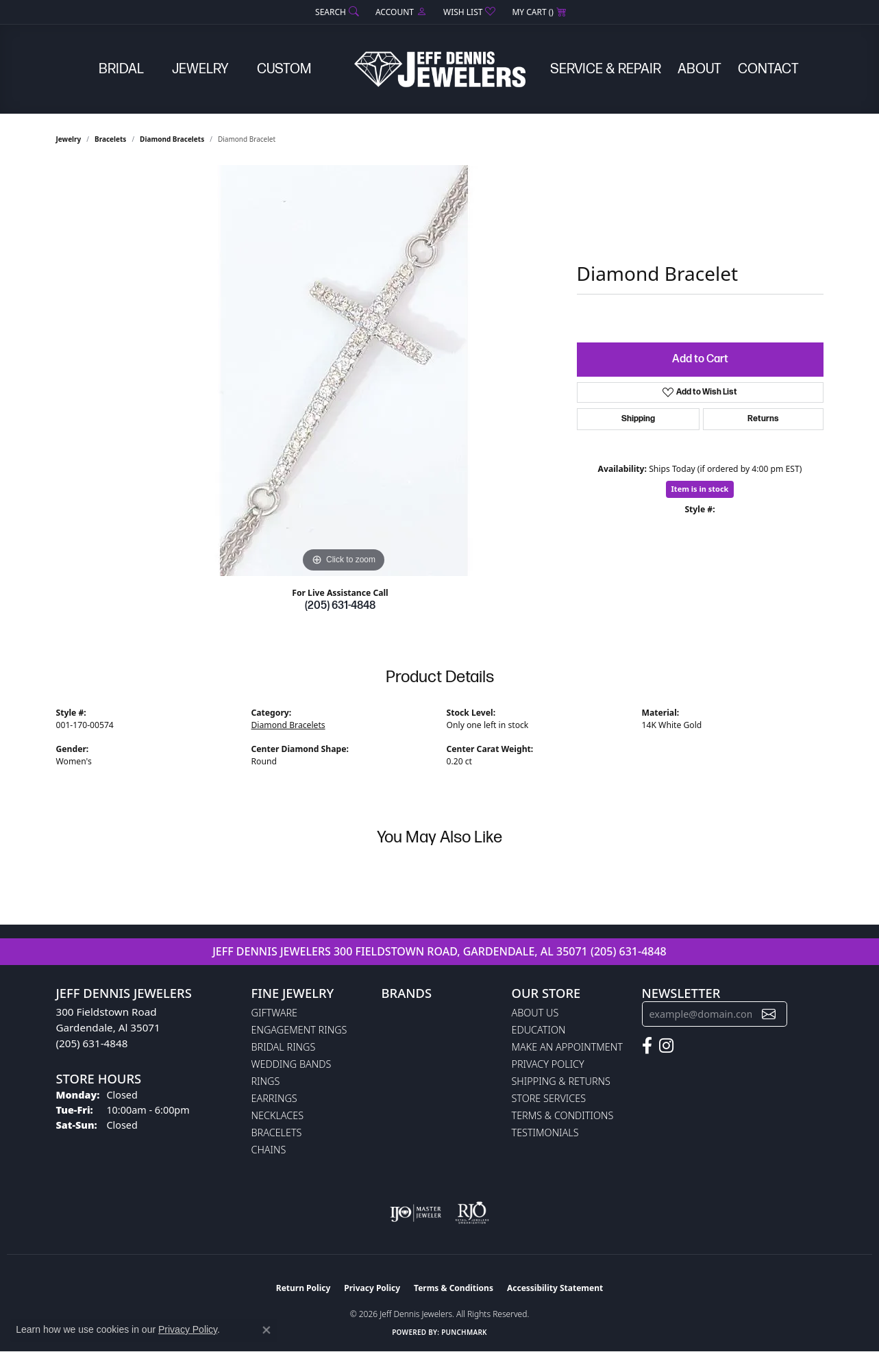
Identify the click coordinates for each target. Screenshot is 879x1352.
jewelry (69, 139)
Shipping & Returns (561, 1081)
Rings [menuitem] (265, 1081)
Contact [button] (768, 69)
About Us (535, 1012)
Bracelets (110, 139)
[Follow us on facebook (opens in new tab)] (647, 1046)
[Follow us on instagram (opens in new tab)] (666, 1046)
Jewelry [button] (200, 69)
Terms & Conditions (563, 1115)
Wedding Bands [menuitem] (291, 1064)
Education (539, 1029)
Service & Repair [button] (605, 69)
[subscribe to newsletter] (769, 1014)
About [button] (699, 69)
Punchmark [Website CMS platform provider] (464, 1332)
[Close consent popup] (266, 1330)
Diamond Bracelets (172, 139)
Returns (763, 419)
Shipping (638, 419)
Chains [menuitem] (268, 1149)
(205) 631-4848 (340, 605)
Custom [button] (284, 69)
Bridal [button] (121, 69)
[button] (335, 12)
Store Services (549, 1098)
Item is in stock (700, 489)
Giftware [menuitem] (274, 1012)
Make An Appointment (567, 1046)
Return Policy (303, 1288)
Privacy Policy (548, 1064)
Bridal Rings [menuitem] (283, 1046)
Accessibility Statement (555, 1288)
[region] (343, 370)
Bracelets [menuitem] (276, 1132)
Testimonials (545, 1132)
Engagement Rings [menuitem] (299, 1029)
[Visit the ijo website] (415, 1213)
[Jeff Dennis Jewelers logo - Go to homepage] (439, 69)
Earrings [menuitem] (274, 1098)
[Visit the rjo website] (472, 1213)
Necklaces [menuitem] (277, 1115)
